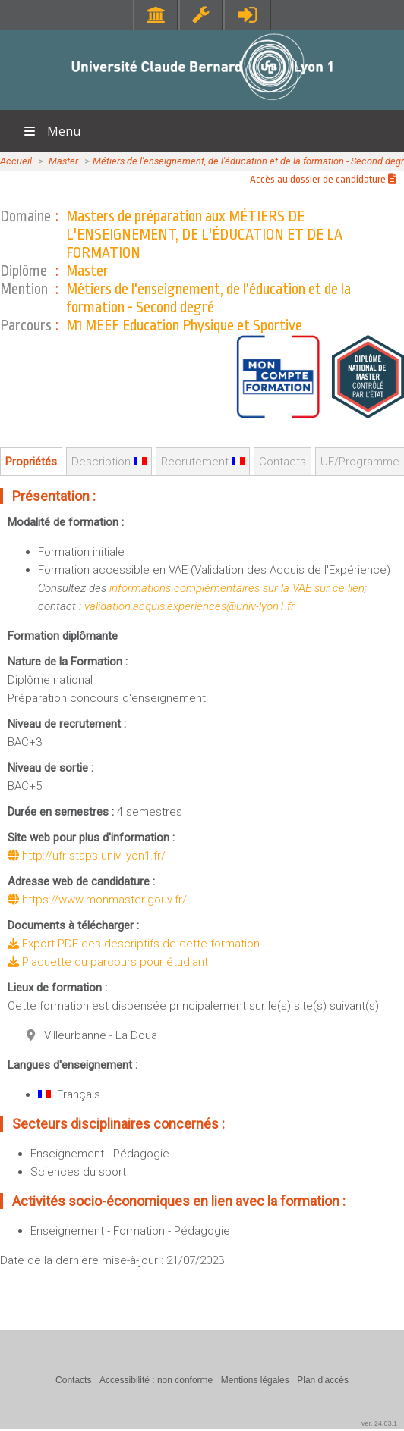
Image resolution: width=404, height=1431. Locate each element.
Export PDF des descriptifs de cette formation (134, 943)
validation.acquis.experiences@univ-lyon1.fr (189, 606)
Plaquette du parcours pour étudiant (108, 962)
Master (63, 161)
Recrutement (203, 461)
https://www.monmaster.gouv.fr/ (97, 900)
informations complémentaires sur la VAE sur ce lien (237, 588)
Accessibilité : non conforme (156, 1380)
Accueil (16, 161)
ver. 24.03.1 (379, 1423)
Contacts (282, 461)
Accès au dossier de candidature (323, 179)
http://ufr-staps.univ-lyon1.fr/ (87, 856)
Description (109, 461)
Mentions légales (255, 1380)
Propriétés (31, 461)
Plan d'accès (323, 1380)
